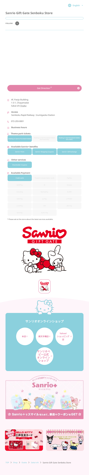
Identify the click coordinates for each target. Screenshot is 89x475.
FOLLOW (12, 23)
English (75, 5)
